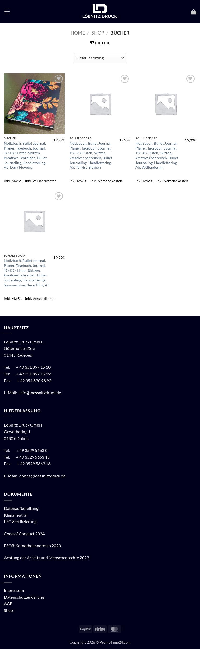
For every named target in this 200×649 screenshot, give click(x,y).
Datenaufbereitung (21, 508)
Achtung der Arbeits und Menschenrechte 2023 (46, 557)
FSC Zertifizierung (20, 521)
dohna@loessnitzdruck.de (42, 475)
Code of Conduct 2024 (24, 533)
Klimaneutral (15, 514)
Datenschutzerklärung (24, 596)
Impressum (14, 590)
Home (78, 33)
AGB (8, 603)
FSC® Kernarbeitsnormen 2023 (32, 545)
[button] (7, 11)
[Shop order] (100, 58)
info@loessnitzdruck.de (40, 392)
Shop (97, 33)
